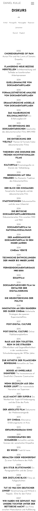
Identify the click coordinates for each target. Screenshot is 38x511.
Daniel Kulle (12, 3)
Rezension (31, 23)
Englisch (22, 33)
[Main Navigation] (32, 3)
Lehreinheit (18, 27)
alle (19, 17)
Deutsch (15, 33)
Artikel (5, 23)
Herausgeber (22, 23)
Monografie (13, 23)
